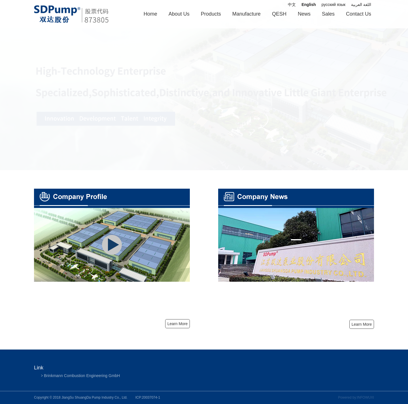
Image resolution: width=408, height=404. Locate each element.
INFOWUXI (365, 397)
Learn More (362, 324)
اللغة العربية (361, 4)
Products (211, 14)
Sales (328, 14)
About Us (179, 14)
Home (150, 14)
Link (38, 368)
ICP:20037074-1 (147, 397)
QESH (279, 14)
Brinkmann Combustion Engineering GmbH (82, 375)
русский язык (333, 4)
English (308, 4)
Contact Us (358, 14)
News (304, 14)
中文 (292, 4)
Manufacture (246, 14)
